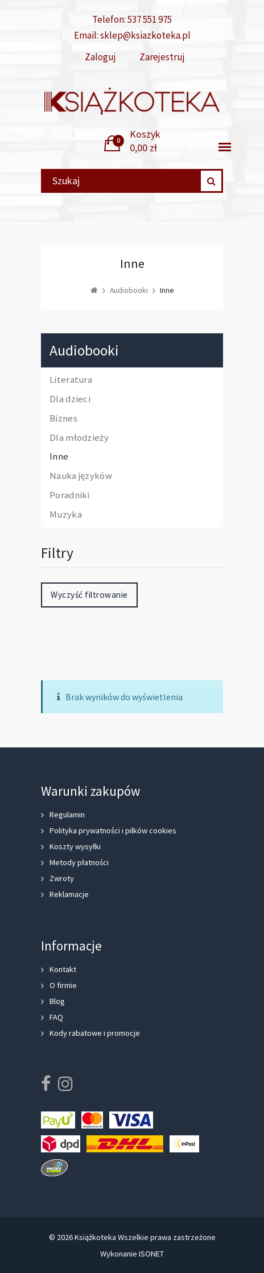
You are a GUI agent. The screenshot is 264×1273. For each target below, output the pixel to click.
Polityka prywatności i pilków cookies (113, 830)
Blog (57, 1001)
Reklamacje (69, 894)
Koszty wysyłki (75, 846)
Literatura (71, 380)
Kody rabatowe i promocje (95, 1033)
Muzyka (66, 515)
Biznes (63, 419)
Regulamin (67, 814)
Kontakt (63, 969)
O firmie (63, 985)
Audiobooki (84, 350)
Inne (59, 457)
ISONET (151, 1254)
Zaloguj (100, 57)
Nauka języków (81, 476)
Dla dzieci (70, 399)
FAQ (56, 1017)
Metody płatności (79, 862)
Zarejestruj (162, 57)
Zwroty (62, 878)
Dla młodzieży (79, 438)
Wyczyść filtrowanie (89, 594)
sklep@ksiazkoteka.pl (145, 35)
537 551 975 (149, 19)
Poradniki (70, 495)
